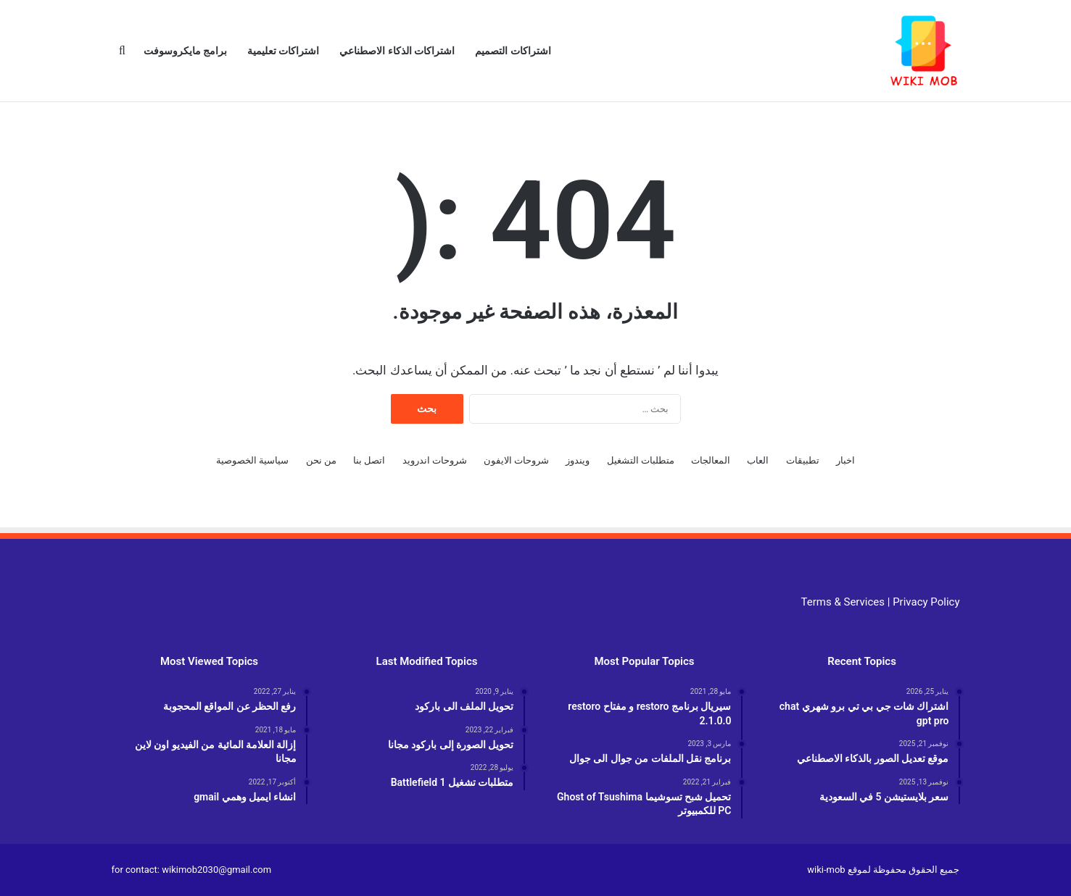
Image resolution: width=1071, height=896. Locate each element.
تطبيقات (802, 460)
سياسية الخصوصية (252, 460)
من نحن (321, 460)
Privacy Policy (926, 601)
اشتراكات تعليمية (283, 50)
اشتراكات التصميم (512, 50)
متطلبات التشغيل (640, 460)
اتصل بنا (369, 460)
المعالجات (710, 460)
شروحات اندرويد (434, 460)
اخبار (845, 460)
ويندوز (578, 460)
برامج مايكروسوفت (185, 50)
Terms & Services (843, 601)
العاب (758, 460)
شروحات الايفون (516, 460)
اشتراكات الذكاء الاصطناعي (397, 50)
